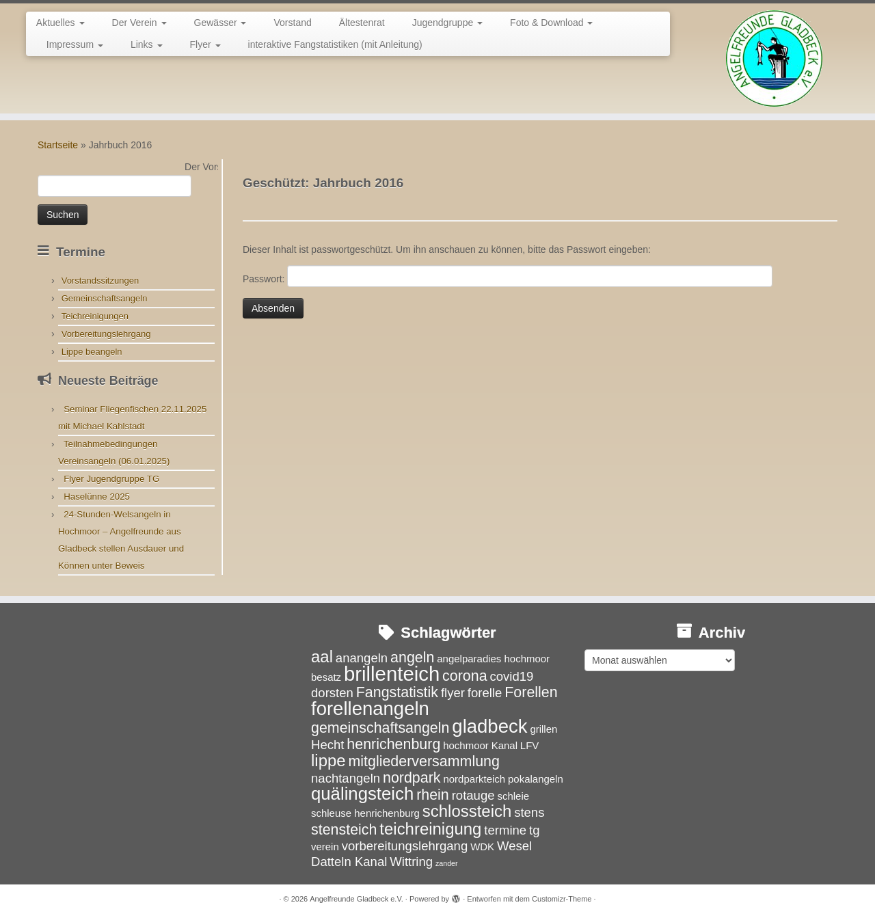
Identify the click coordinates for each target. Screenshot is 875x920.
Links (147, 44)
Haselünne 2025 (97, 496)
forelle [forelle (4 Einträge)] (485, 693)
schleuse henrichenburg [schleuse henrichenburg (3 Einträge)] (365, 813)
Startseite (58, 144)
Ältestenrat (362, 22)
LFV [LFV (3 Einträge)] (529, 745)
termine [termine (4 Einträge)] (505, 830)
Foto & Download (551, 22)
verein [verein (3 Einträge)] (325, 846)
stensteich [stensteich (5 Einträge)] (344, 830)
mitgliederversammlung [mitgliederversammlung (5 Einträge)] (423, 761)
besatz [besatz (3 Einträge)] (326, 677)
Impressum (74, 44)
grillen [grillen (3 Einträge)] (543, 729)
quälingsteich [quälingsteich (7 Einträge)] (362, 793)
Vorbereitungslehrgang (106, 334)
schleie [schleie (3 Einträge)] (513, 796)
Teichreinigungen (95, 316)
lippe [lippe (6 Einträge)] (328, 760)
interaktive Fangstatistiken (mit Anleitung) (335, 44)
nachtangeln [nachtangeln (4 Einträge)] (345, 778)
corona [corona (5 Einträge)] (464, 676)
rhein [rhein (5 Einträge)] (432, 795)
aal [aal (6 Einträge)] (322, 656)
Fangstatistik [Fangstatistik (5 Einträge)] (397, 692)
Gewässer (220, 22)
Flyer (205, 44)
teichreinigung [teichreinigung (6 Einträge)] (430, 829)
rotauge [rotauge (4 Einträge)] (473, 795)
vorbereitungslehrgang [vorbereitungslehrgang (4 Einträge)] (405, 846)
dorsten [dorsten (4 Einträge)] (332, 693)
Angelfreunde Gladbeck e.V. (356, 899)
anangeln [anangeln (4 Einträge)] (362, 658)
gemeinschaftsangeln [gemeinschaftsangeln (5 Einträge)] (380, 728)
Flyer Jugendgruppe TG (111, 479)
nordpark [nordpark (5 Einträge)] (412, 778)
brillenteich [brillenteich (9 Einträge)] (392, 673)
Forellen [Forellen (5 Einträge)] (530, 692)
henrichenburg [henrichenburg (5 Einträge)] (393, 744)
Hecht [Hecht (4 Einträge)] (327, 745)
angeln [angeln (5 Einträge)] (412, 657)
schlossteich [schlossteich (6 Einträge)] (466, 811)
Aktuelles (60, 22)
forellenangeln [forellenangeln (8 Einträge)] (370, 708)
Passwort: (507, 276)
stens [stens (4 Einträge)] (529, 812)
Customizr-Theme (561, 899)
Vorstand (292, 22)
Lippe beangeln (92, 352)
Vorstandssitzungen (100, 280)
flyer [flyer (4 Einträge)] (453, 693)
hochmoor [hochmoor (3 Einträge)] (466, 745)
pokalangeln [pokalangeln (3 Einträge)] (535, 779)
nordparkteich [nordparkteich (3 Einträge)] (474, 779)
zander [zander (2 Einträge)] (446, 863)
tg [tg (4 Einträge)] (534, 830)
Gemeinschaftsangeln (105, 298)
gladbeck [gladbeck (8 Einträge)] (489, 726)
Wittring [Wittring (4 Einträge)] (411, 861)
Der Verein (139, 22)
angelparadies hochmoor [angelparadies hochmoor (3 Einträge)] (493, 658)
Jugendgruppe (447, 22)
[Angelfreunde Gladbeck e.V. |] (774, 58)
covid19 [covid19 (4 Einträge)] (511, 676)
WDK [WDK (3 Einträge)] (482, 846)
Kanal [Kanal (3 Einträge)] (504, 745)
